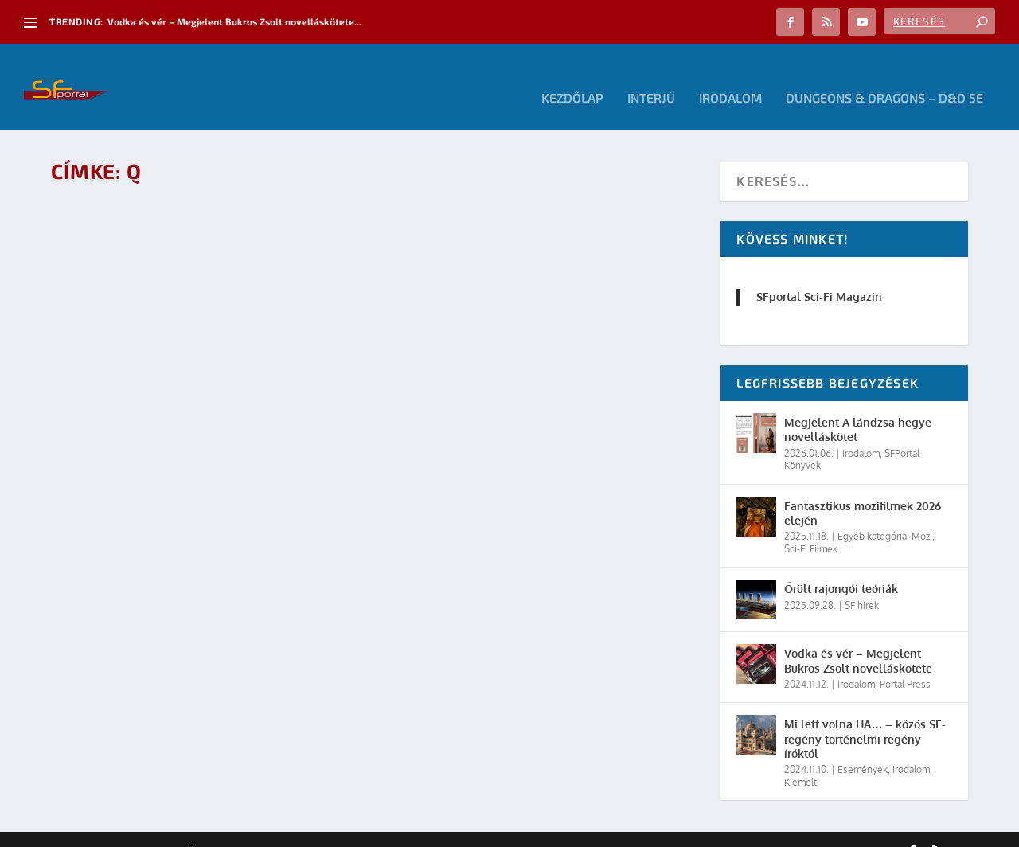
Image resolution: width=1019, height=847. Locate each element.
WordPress (278, 828)
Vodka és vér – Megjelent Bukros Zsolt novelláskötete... (234, 21)
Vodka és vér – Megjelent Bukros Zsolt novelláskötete (858, 638)
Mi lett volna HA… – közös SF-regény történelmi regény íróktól (865, 716)
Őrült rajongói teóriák (841, 566)
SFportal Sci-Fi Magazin (819, 274)
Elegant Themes (138, 828)
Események (862, 746)
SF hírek (862, 582)
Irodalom (730, 76)
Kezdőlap (572, 76)
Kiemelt (800, 759)
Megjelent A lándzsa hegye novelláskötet (857, 407)
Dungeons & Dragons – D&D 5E (884, 76)
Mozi (922, 514)
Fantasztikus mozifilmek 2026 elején (862, 490)
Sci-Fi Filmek (810, 526)
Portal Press (905, 661)
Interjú (651, 76)
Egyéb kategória (872, 514)
